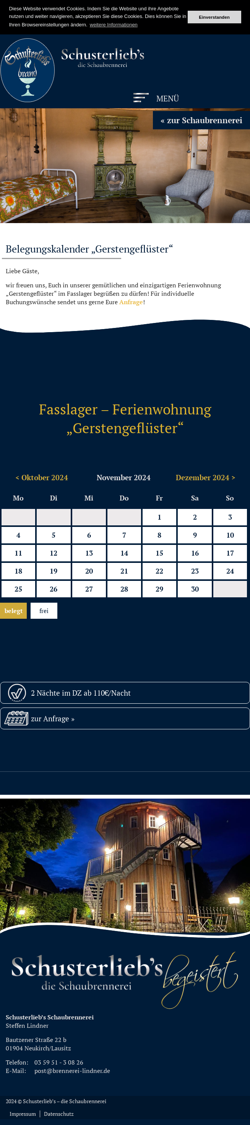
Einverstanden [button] (214, 17)
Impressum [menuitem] (23, 1113)
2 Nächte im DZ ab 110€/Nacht (81, 693)
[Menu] (156, 98)
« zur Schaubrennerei (201, 120)
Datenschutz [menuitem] (59, 1113)
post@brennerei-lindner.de (72, 1070)
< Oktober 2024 (41, 477)
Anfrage (131, 302)
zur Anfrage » (53, 718)
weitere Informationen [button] (114, 25)
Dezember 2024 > (205, 477)
